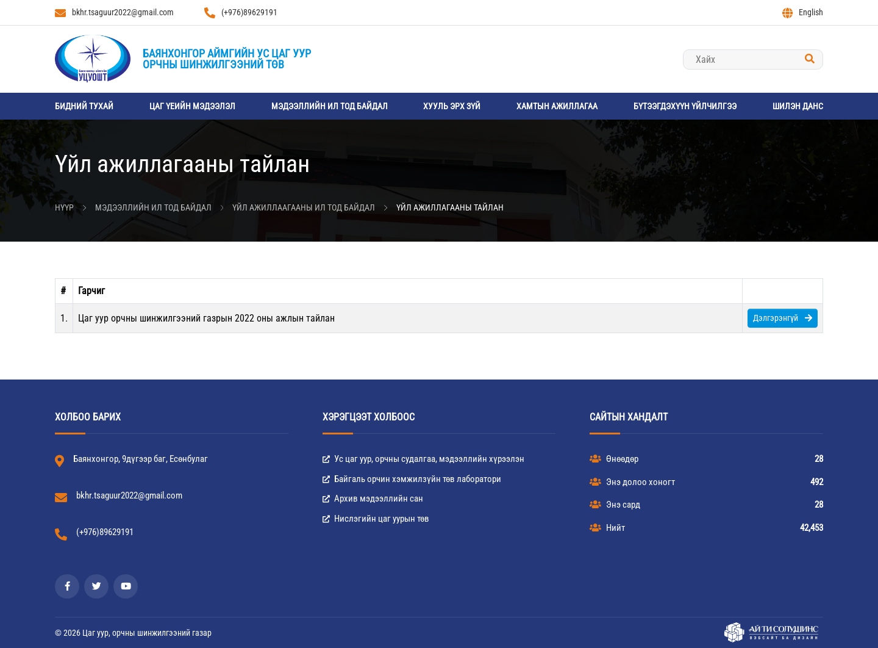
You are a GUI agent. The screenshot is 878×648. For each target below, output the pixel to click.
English (802, 12)
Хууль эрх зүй (451, 106)
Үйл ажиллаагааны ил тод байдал (303, 207)
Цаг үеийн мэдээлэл (192, 106)
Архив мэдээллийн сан (373, 498)
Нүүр (64, 207)
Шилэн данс (798, 106)
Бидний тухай (84, 106)
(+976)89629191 (240, 12)
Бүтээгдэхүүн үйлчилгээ (685, 106)
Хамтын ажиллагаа (557, 106)
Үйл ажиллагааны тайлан (450, 207)
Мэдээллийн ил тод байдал (329, 106)
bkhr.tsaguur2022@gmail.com (114, 12)
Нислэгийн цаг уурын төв (376, 518)
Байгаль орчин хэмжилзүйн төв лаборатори (412, 478)
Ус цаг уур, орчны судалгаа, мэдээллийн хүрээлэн (423, 458)
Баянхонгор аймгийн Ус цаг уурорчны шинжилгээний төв (227, 59)
